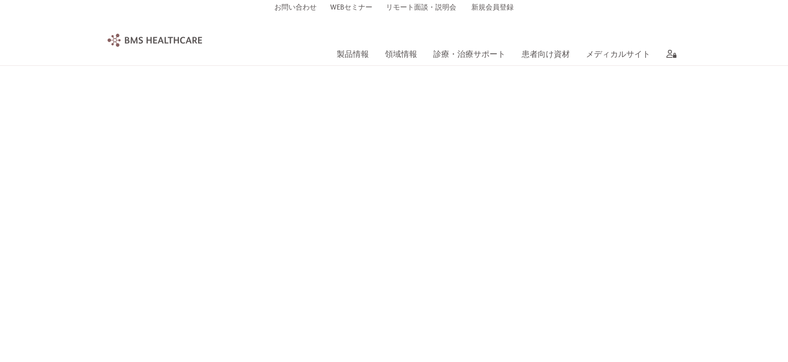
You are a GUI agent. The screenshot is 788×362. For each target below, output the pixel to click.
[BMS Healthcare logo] (155, 40)
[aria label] (669, 55)
